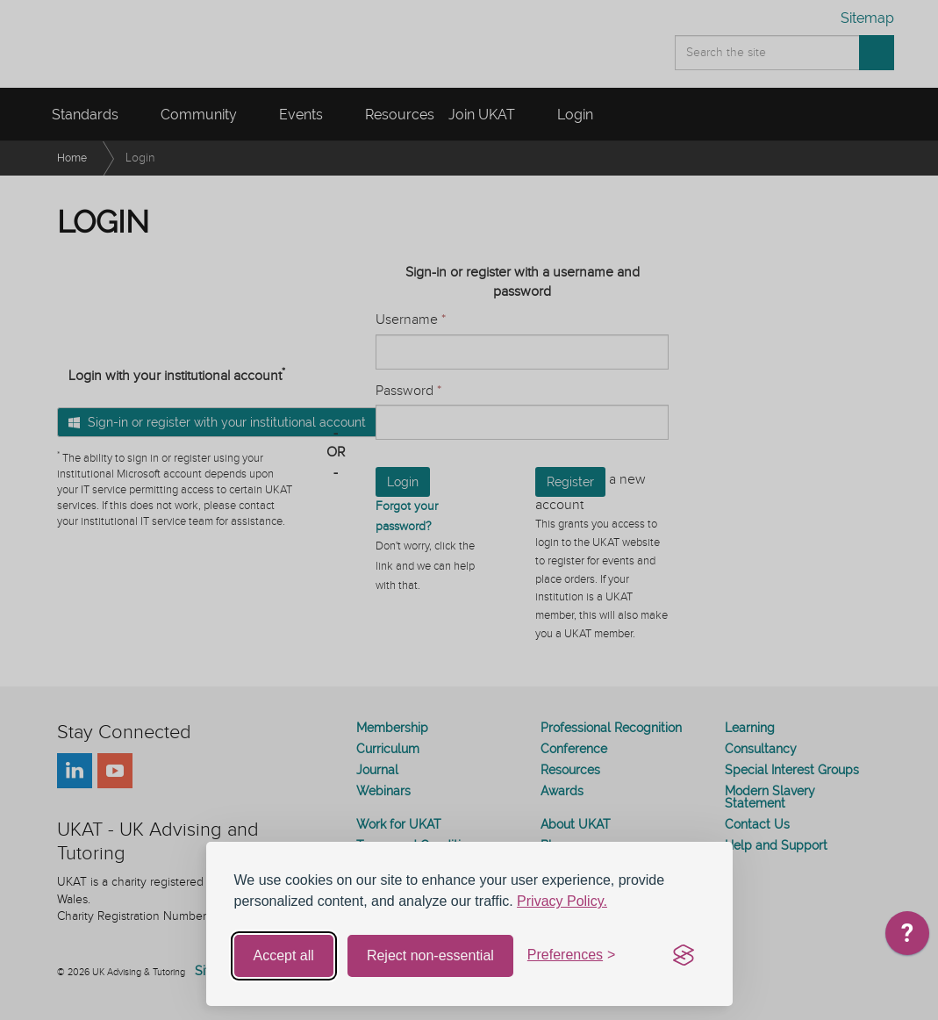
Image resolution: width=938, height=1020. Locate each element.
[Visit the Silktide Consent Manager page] (683, 956)
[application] (907, 937)
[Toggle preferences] (571, 955)
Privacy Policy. (562, 901)
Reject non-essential (430, 955)
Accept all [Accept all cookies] (284, 955)
